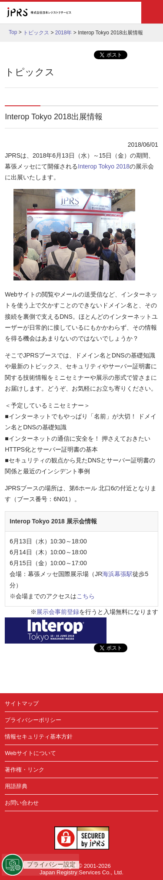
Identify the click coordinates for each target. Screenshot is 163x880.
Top (13, 32)
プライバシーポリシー (33, 720)
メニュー (152, 13)
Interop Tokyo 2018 (104, 166)
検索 (130, 12)
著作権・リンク (24, 769)
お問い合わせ (22, 802)
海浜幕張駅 (117, 573)
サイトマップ (22, 703)
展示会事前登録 (58, 611)
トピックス (36, 33)
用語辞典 (16, 786)
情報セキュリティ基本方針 (39, 736)
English (112, 12)
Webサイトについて (30, 753)
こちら (86, 596)
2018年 (63, 33)
